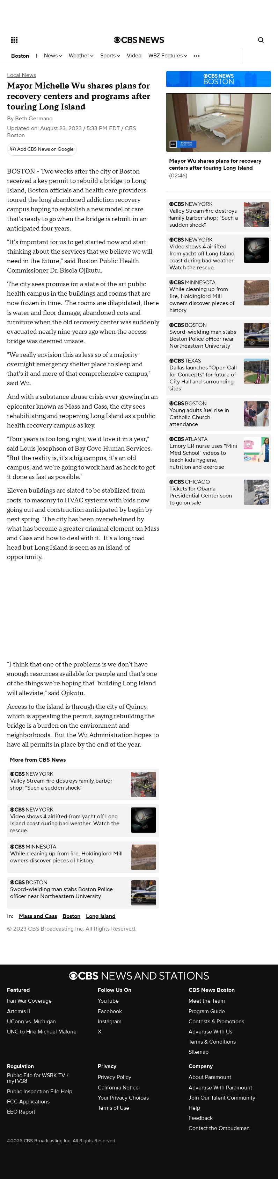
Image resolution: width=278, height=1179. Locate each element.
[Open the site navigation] (53, 40)
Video (134, 55)
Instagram (110, 1021)
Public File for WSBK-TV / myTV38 (37, 1078)
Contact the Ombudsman (219, 1128)
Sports (110, 55)
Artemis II (18, 1011)
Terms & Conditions (212, 1042)
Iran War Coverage (29, 1001)
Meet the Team (207, 1001)
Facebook (110, 1011)
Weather (81, 55)
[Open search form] (261, 40)
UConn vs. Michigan (31, 1021)
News (53, 55)
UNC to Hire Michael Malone (41, 1032)
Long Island (101, 916)
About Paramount (210, 1077)
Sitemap (198, 1052)
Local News (21, 75)
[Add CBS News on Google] (42, 149)
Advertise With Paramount (220, 1087)
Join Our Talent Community (222, 1098)
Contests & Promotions (216, 1021)
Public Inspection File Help (39, 1091)
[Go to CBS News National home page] (139, 39)
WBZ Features (167, 55)
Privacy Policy (114, 1077)
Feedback (201, 1118)
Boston (20, 55)
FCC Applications (28, 1101)
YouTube (108, 1001)
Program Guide (207, 1011)
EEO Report (21, 1112)
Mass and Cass (38, 916)
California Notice (118, 1087)
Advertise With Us (210, 1032)
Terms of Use (113, 1108)
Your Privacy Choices (123, 1098)
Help (194, 1108)
